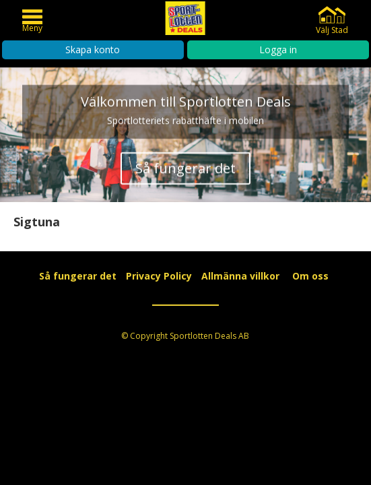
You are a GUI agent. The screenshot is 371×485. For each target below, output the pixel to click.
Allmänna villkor (240, 275)
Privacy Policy (159, 275)
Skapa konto (92, 49)
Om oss (310, 275)
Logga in (278, 49)
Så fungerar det (185, 171)
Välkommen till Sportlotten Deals (186, 105)
